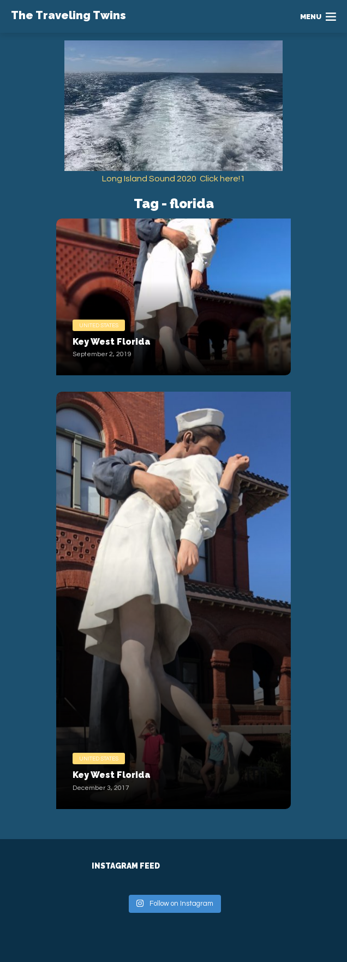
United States (98, 325)
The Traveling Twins (68, 15)
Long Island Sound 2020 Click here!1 (173, 178)
